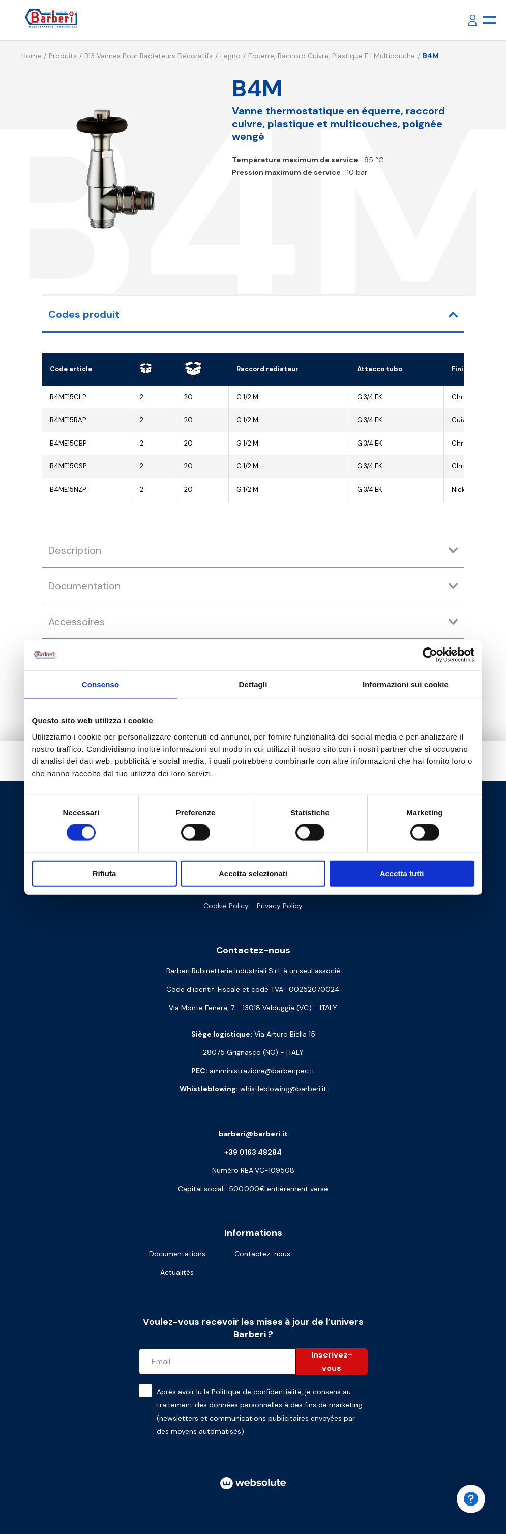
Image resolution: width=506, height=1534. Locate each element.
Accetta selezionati (253, 873)
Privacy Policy (280, 905)
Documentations (177, 1253)
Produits (63, 56)
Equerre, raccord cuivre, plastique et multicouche (331, 56)
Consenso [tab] (100, 684)
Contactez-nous (262, 1253)
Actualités (177, 1272)
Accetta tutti (402, 873)
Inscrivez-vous (331, 1361)
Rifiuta (104, 873)
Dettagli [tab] (253, 684)
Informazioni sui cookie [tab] (406, 684)
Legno (230, 56)
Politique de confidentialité (257, 1391)
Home (31, 56)
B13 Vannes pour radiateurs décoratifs (148, 56)
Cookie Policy (226, 905)
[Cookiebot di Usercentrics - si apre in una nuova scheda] (429, 655)
